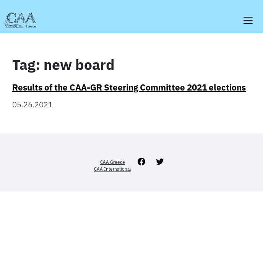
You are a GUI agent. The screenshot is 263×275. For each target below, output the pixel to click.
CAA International (112, 169)
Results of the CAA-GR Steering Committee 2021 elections (129, 87)
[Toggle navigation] (248, 15)
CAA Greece (112, 162)
